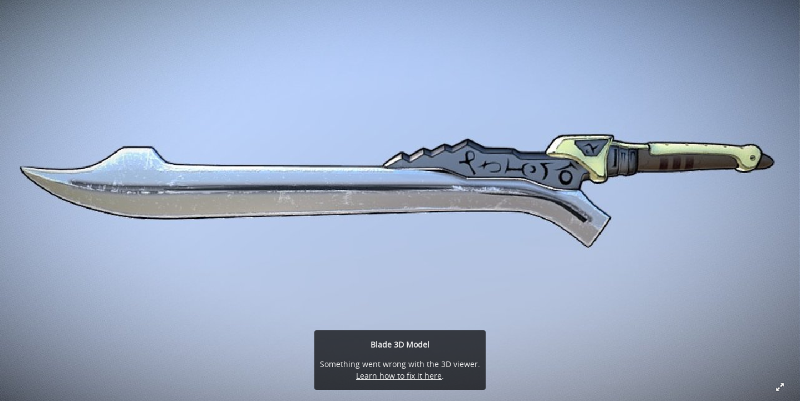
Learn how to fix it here (399, 375)
